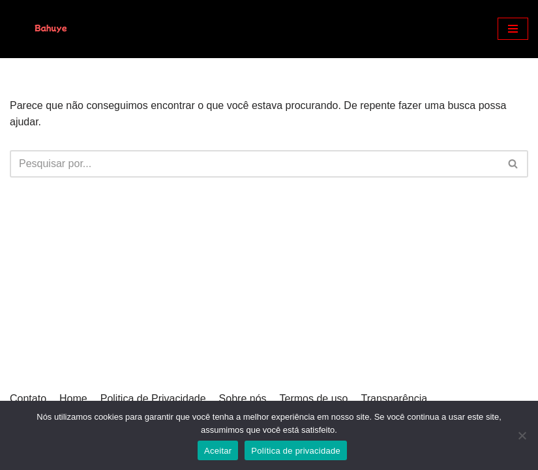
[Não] (521, 435)
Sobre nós (243, 398)
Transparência (394, 398)
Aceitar (218, 451)
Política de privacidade (295, 451)
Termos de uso (314, 398)
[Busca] (254, 164)
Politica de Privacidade (153, 398)
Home (73, 398)
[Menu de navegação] (513, 29)
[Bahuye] (49, 29)
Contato (28, 398)
